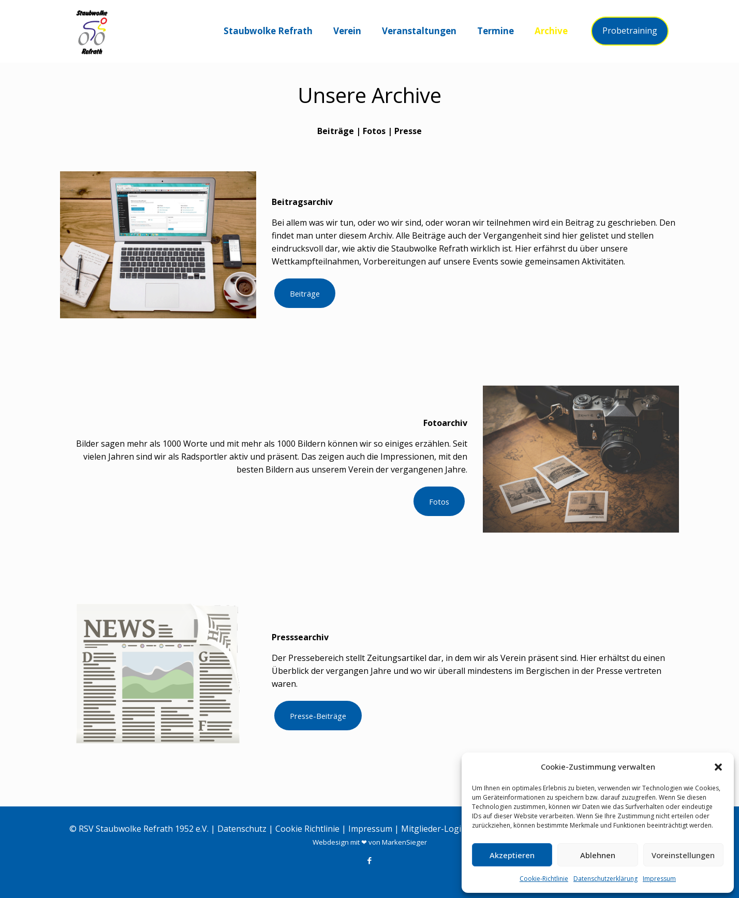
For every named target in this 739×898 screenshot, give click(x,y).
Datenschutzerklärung (605, 878)
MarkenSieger (404, 842)
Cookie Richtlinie (307, 828)
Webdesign (331, 842)
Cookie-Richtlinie (544, 878)
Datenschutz (242, 828)
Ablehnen (597, 855)
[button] (718, 767)
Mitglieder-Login (433, 828)
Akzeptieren (512, 855)
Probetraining (629, 30)
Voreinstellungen (683, 855)
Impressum (659, 878)
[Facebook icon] (370, 860)
